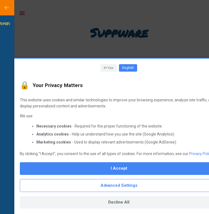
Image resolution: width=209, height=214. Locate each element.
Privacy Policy (187, 153)
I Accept (104, 168)
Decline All (104, 202)
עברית (94, 68)
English (114, 68)
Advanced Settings (104, 185)
